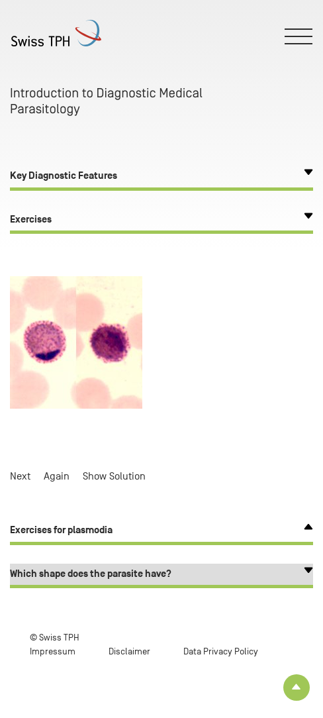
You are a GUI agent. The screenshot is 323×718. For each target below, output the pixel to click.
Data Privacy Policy (220, 651)
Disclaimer (129, 651)
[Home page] (60, 33)
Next (20, 476)
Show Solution (114, 476)
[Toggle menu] (299, 36)
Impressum (52, 651)
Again (56, 476)
